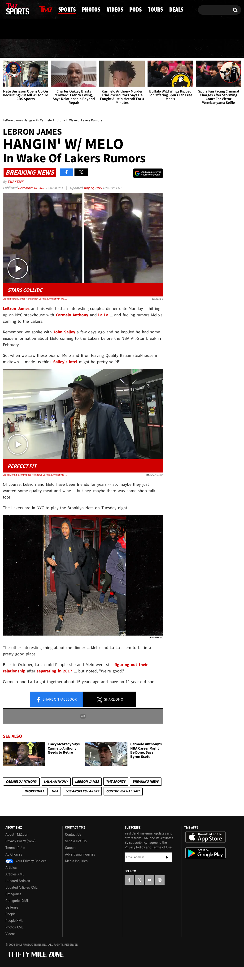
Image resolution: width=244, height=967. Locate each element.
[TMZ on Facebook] (7, 9)
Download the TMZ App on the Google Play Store (205, 853)
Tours (190, 48)
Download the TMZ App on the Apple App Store (205, 837)
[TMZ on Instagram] (31, 9)
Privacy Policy (135, 847)
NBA (55, 791)
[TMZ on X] (14, 9)
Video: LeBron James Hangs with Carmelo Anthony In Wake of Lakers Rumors (35, 298)
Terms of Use (15, 848)
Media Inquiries (76, 861)
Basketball (34, 791)
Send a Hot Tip (76, 841)
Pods (157, 48)
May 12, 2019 (92, 187)
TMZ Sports (115, 781)
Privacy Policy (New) (20, 841)
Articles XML (14, 874)
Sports (49, 48)
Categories (13, 894)
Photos (87, 48)
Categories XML (17, 901)
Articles (11, 868)
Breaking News (145, 781)
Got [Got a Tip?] (17, 29)
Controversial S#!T (123, 791)
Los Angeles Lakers (82, 791)
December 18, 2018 (32, 187)
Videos (125, 48)
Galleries (11, 907)
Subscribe (167, 857)
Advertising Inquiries (80, 854)
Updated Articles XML (21, 887)
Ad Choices (13, 854)
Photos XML (14, 927)
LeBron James (87, 781)
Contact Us (73, 834)
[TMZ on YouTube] (149, 880)
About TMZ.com (17, 834)
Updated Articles (17, 881)
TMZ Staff (15, 181)
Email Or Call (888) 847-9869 (57, 29)
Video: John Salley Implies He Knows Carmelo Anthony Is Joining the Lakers (35, 474)
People (10, 914)
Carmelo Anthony (21, 781)
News (14, 48)
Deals (223, 48)
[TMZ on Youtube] (22, 9)
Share (56, 699)
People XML (14, 921)
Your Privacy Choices (26, 861)
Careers (70, 848)
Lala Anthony (56, 781)
